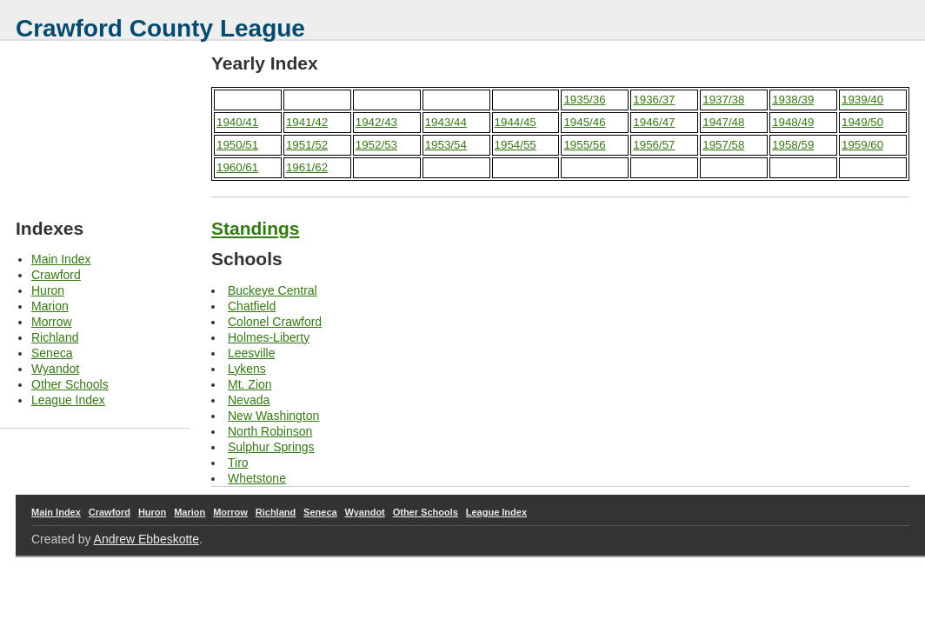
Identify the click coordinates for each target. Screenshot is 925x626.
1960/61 (237, 167)
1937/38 (723, 99)
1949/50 (862, 122)
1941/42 (307, 122)
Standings (255, 228)
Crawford (56, 275)
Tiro (238, 463)
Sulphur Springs (271, 447)
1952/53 (376, 144)
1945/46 (584, 122)
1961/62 (307, 167)
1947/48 (723, 122)
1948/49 (793, 122)
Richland (54, 337)
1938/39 (793, 99)
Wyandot (55, 369)
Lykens (247, 369)
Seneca (51, 353)
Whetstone (257, 478)
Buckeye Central (272, 290)
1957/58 (723, 144)
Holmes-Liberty (268, 337)
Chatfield (252, 306)
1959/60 (862, 144)
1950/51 (237, 144)
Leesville (251, 353)
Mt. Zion (250, 384)
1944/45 (515, 122)
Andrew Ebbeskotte (146, 539)
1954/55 (515, 144)
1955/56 (584, 144)
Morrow (51, 322)
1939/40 (862, 99)
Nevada (249, 400)
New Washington (273, 416)
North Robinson (270, 431)
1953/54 (446, 144)
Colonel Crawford (275, 322)
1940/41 (237, 122)
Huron (47, 290)
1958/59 (793, 144)
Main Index (60, 259)
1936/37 (654, 99)
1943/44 (446, 122)
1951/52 (307, 144)
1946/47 (654, 122)
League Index (68, 400)
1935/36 (584, 99)
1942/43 (376, 122)
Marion (50, 306)
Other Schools (70, 384)
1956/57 (654, 144)
